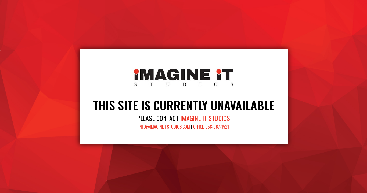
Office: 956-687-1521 (211, 127)
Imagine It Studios (205, 118)
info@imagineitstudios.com (164, 127)
